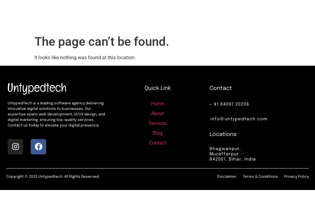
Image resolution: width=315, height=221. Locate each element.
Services (179, 16)
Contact (217, 16)
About (159, 16)
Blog (198, 16)
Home (141, 16)
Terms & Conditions (260, 177)
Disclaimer (227, 177)
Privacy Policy (296, 177)
